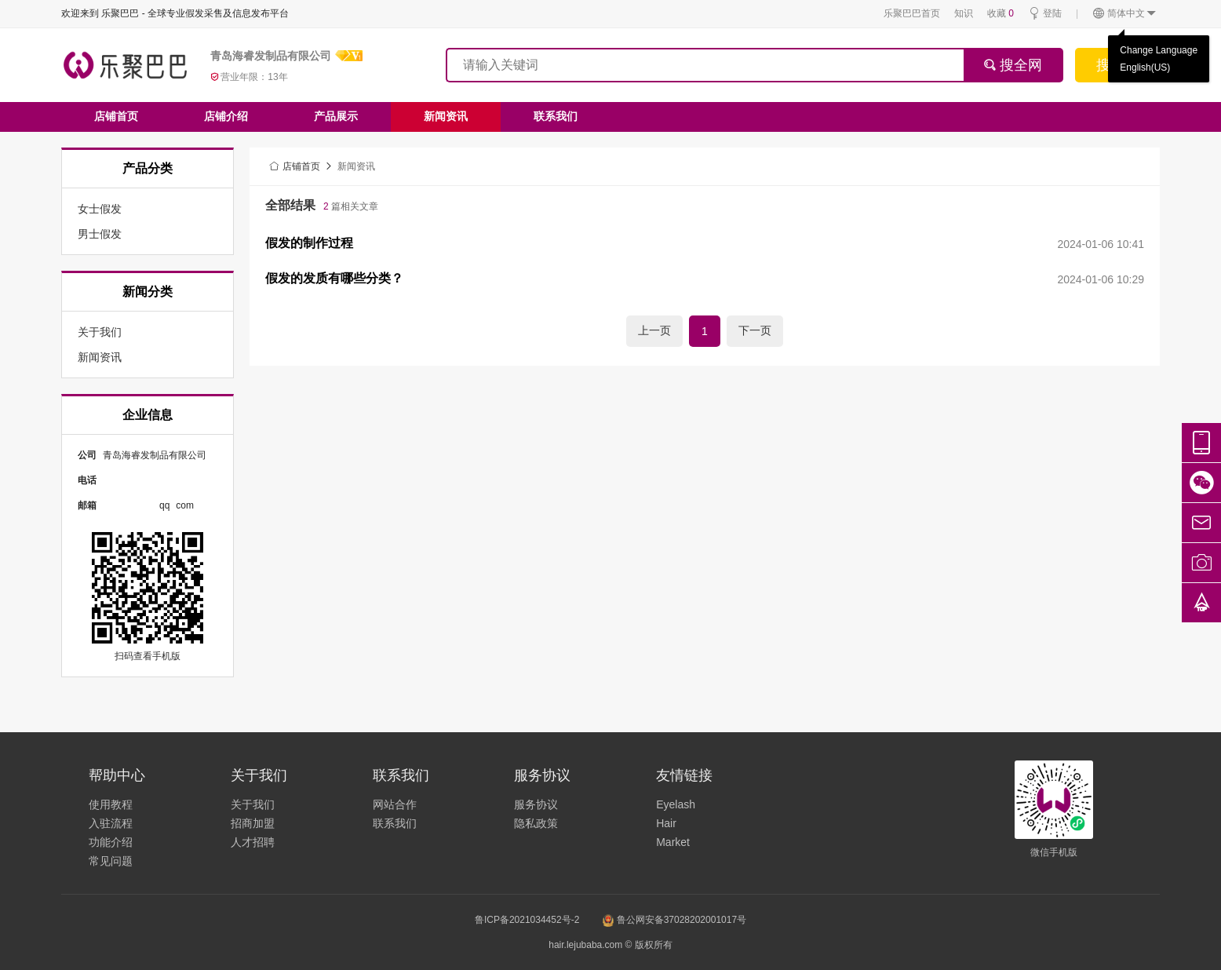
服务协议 (536, 804)
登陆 (1045, 13)
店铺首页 (116, 116)
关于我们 (253, 804)
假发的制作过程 (309, 243)
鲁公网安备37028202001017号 (674, 919)
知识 (963, 13)
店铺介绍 (226, 116)
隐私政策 (536, 823)
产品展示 (336, 116)
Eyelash (675, 804)
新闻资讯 (446, 116)
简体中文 (1124, 13)
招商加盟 (253, 823)
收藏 (1000, 13)
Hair (666, 823)
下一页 (754, 330)
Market (673, 842)
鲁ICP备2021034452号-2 (527, 919)
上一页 (654, 330)
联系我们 (556, 116)
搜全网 (1012, 65)
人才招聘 (253, 842)
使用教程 (111, 804)
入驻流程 (111, 823)
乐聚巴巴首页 (912, 13)
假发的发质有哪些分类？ (334, 278)
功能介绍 (111, 842)
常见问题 (111, 861)
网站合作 (395, 804)
